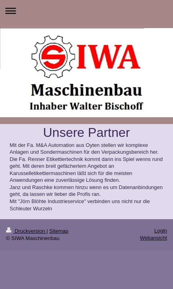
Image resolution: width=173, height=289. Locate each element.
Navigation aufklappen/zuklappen (86, 10)
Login (160, 231)
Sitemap (58, 231)
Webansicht (153, 238)
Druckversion (26, 231)
